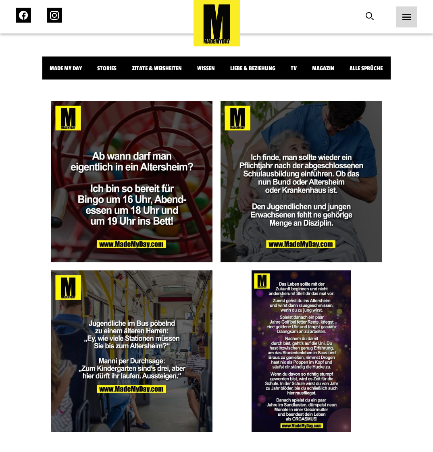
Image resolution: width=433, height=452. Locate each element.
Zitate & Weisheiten (157, 68)
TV (294, 68)
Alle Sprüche (366, 68)
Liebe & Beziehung (252, 68)
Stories (107, 68)
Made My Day (66, 68)
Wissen (206, 68)
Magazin (323, 68)
